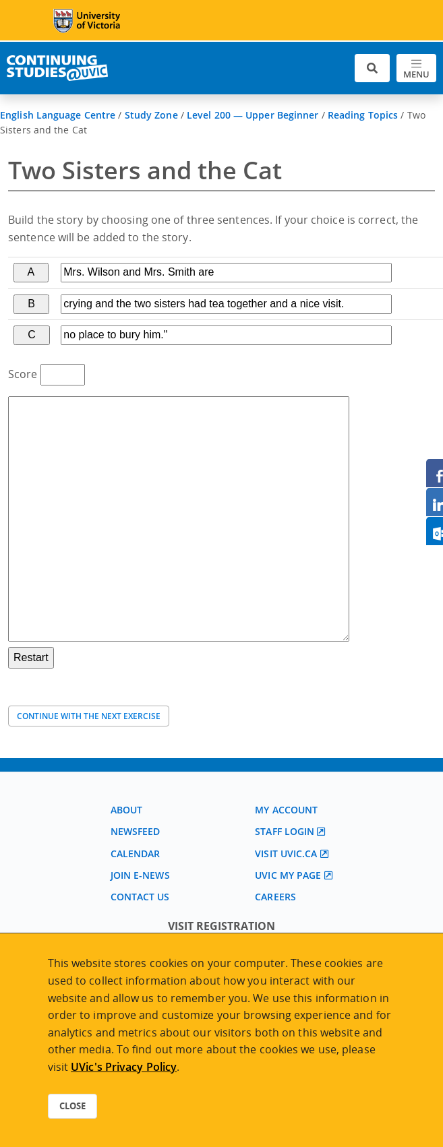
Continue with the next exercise (88, 716)
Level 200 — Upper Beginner (253, 114)
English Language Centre (57, 114)
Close (72, 1106)
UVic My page (288, 875)
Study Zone (151, 114)
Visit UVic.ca (286, 853)
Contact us (140, 896)
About (127, 809)
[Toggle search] (372, 68)
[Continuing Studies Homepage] (57, 68)
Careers (275, 896)
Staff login (284, 831)
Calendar (135, 853)
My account (286, 809)
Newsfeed (135, 831)
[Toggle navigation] (416, 68)
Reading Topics (363, 114)
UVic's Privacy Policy (124, 1066)
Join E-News (140, 875)
